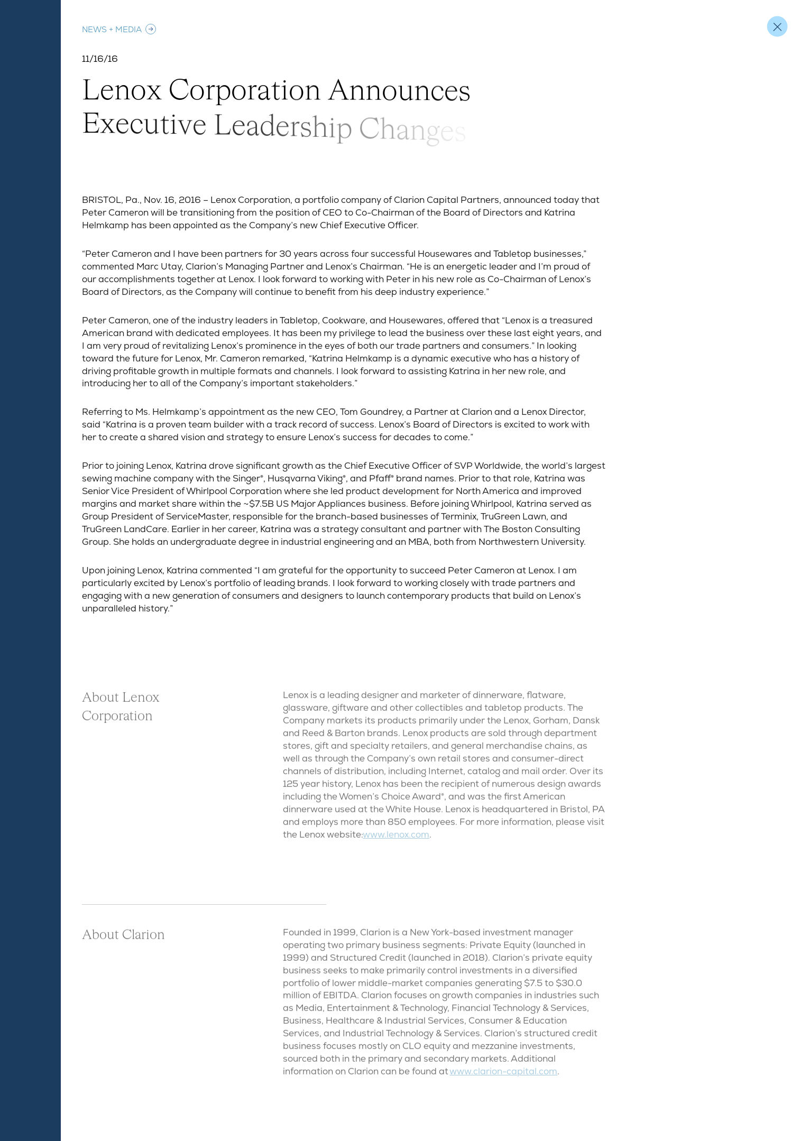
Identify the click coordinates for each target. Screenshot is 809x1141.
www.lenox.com (396, 839)
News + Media (119, 29)
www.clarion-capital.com (503, 1075)
